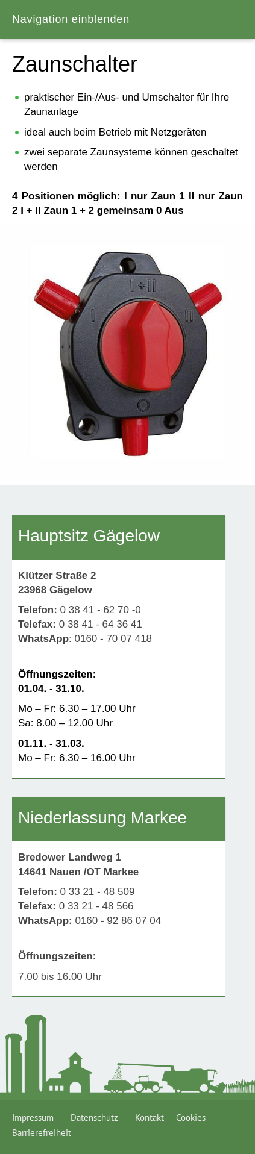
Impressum (35, 1117)
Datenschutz (97, 1117)
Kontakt (149, 1117)
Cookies (191, 1117)
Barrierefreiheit (41, 1132)
